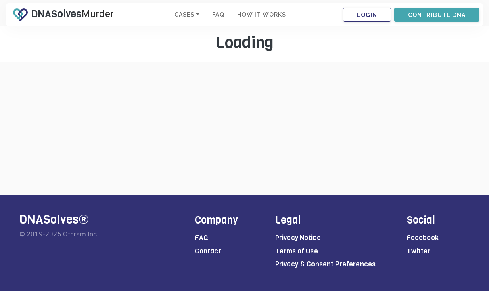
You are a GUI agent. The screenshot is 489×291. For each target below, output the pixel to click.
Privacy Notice (298, 237)
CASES (184, 14)
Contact (208, 251)
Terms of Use (296, 251)
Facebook (423, 237)
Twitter (418, 251)
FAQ (218, 14)
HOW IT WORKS (261, 14)
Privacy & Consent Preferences (325, 264)
